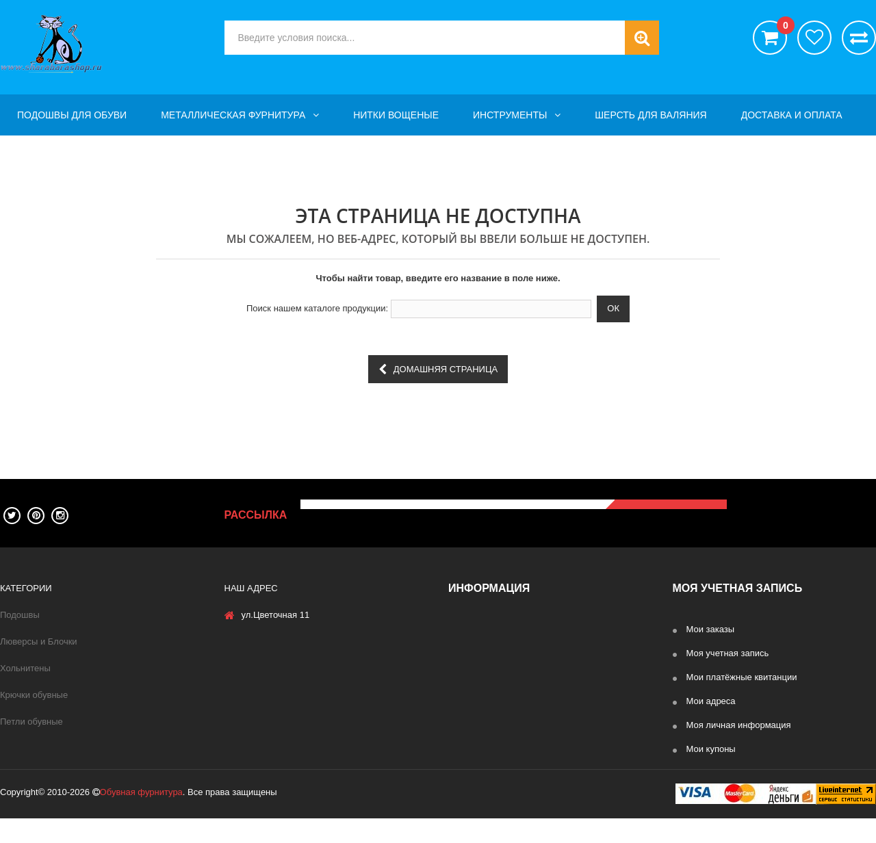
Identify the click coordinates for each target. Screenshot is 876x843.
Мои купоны (711, 749)
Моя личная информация (738, 725)
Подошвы (20, 615)
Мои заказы (710, 629)
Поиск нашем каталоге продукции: (317, 308)
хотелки (814, 38)
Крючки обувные (34, 695)
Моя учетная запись (727, 653)
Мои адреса (711, 701)
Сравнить (859, 38)
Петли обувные (31, 721)
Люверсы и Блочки (38, 641)
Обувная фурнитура (141, 817)
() (782, 27)
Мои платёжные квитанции (741, 677)
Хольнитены (25, 668)
